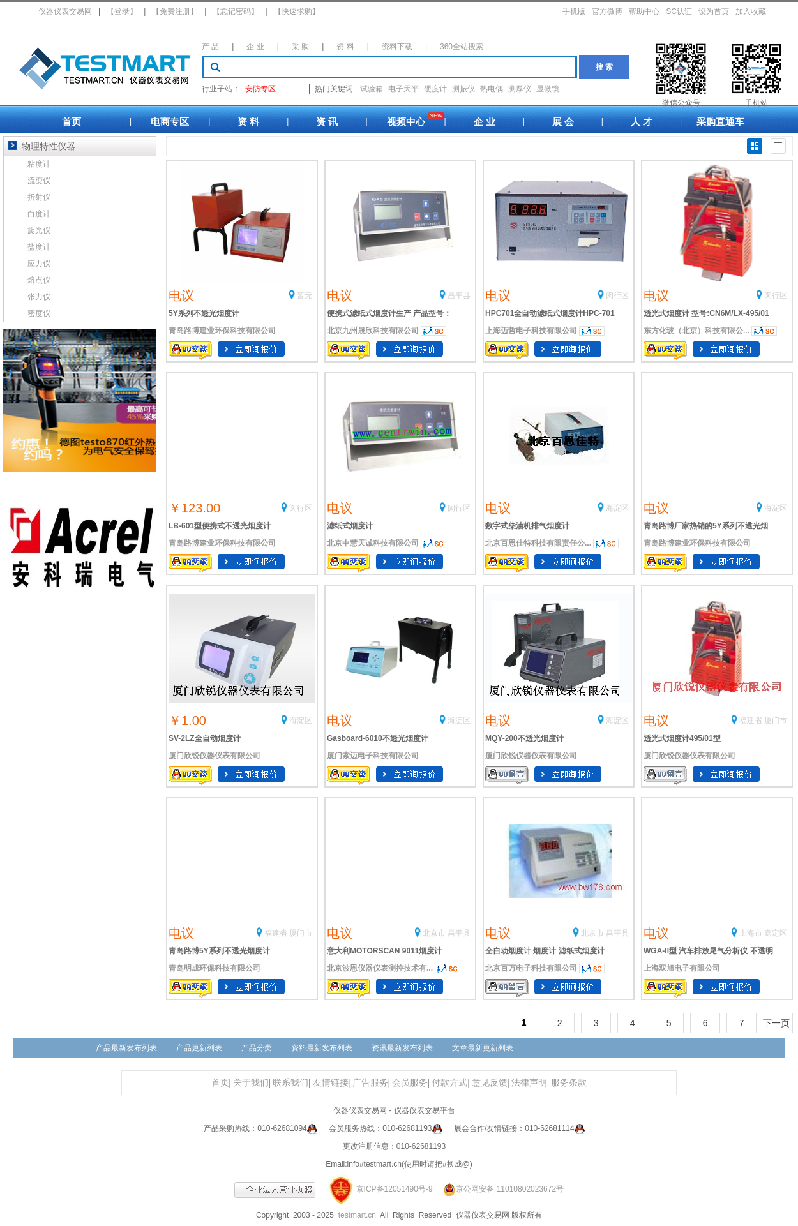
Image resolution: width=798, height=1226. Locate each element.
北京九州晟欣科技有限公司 (373, 330)
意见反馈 (490, 1083)
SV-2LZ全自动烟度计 (205, 738)
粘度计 (38, 164)
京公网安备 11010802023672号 (499, 1189)
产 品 (210, 46)
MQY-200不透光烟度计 (524, 738)
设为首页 (713, 11)
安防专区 (260, 88)
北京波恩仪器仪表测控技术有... (380, 968)
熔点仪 (38, 280)
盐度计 (38, 247)
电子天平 (403, 88)
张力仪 (38, 296)
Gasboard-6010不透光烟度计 (377, 738)
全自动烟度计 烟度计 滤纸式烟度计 (545, 950)
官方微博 (607, 11)
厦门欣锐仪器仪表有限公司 (214, 755)
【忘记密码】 (236, 11)
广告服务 (370, 1083)
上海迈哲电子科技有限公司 (531, 330)
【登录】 (122, 11)
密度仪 (38, 313)
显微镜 (547, 88)
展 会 (563, 121)
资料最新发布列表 (321, 1047)
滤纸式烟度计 (350, 525)
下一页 (776, 1023)
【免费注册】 (175, 11)
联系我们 (290, 1083)
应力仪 (38, 263)
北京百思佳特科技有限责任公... (538, 543)
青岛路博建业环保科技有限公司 (222, 330)
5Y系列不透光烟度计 (204, 313)
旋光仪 (38, 230)
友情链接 (331, 1083)
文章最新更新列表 (482, 1047)
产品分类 (256, 1047)
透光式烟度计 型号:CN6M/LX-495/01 (706, 313)
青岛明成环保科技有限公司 (214, 968)
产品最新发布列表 (126, 1047)
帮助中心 (644, 11)
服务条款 (569, 1083)
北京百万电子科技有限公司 (531, 968)
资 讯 (327, 121)
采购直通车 (720, 121)
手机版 (573, 11)
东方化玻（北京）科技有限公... (696, 330)
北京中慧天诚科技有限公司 (373, 543)
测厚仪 (519, 88)
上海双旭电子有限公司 (682, 968)
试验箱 (371, 88)
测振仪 (463, 88)
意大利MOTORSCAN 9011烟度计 (384, 950)
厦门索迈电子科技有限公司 (373, 755)
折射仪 (38, 197)
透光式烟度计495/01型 (682, 738)
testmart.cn (357, 1215)
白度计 (38, 213)
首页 (71, 121)
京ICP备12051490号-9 (394, 1189)
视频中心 (406, 121)
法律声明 (529, 1083)
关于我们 (251, 1083)
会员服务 (410, 1083)
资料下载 (397, 46)
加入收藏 (750, 11)
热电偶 (491, 88)
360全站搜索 (461, 46)
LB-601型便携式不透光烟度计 (220, 525)
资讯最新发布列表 (402, 1047)
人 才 (641, 121)
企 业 (255, 46)
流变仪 (38, 180)
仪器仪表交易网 (65, 11)
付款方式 (449, 1083)
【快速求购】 (297, 11)
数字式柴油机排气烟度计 (527, 525)
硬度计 (435, 88)
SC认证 (679, 11)
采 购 (300, 46)
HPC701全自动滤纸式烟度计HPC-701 (550, 313)
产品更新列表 (199, 1047)
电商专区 (170, 121)
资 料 (345, 46)
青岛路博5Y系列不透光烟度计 (219, 950)
